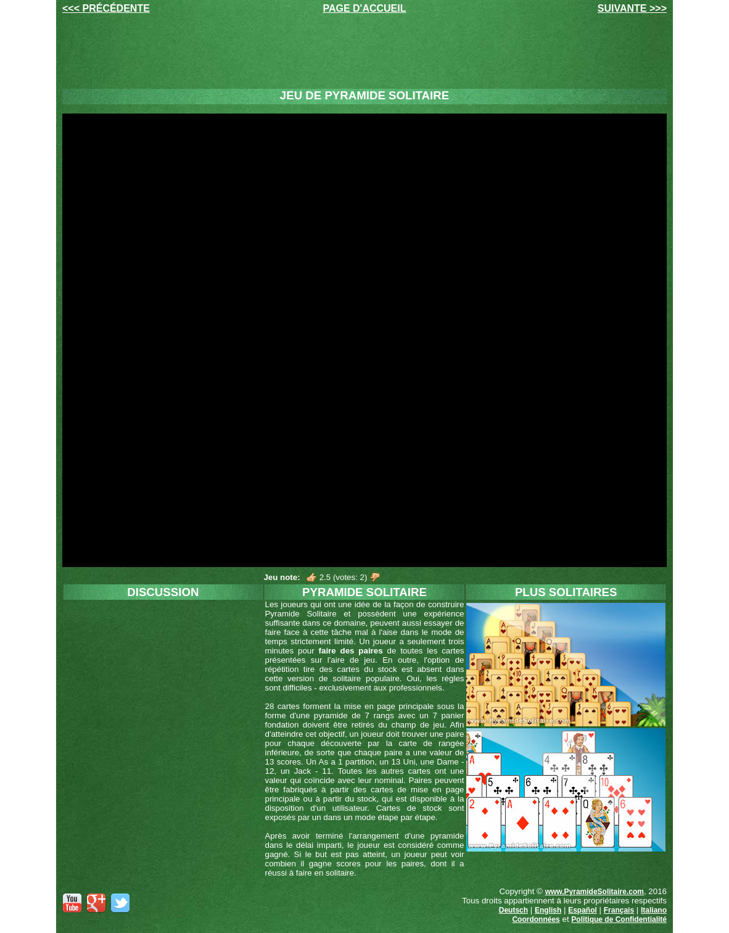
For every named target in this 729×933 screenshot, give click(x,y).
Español (582, 910)
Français (619, 910)
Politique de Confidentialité (619, 919)
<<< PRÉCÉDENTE (106, 8)
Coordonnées (535, 919)
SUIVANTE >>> (632, 8)
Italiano (654, 910)
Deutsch (513, 910)
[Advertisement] (364, 51)
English (548, 910)
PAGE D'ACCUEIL (364, 8)
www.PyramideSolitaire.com (594, 891)
